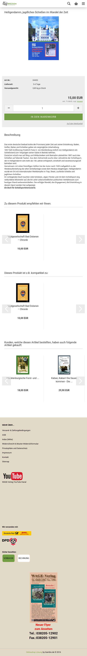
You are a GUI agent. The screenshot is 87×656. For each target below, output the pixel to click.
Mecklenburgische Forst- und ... (23, 378)
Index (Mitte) (7, 439)
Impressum (7, 453)
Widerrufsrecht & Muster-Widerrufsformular (20, 444)
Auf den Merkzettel (75, 123)
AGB (4, 435)
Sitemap (5, 461)
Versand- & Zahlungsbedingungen (16, 430)
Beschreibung (12, 134)
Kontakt (5, 457)
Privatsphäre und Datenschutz (14, 448)
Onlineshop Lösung (34, 652)
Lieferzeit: (8, 84)
